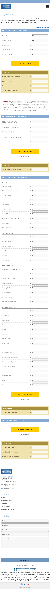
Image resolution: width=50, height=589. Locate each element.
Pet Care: (4, 371)
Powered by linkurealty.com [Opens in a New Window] (25, 587)
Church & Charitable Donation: (10, 357)
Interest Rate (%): (7, 40)
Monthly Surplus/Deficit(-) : (10, 456)
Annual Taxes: (6, 49)
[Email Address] (25, 534)
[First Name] (25, 521)
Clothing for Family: (7, 288)
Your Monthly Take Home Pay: (10, 127)
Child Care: (5, 325)
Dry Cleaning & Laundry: (9, 297)
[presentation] (25, 553)
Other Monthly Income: (8, 142)
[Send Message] (25, 560)
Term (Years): (6, 36)
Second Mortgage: (7, 209)
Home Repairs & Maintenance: (10, 218)
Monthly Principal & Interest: (11, 77)
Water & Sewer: (6, 223)
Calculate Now (25, 64)
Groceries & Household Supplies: (11, 269)
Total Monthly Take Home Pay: (11, 169)
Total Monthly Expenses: (10, 412)
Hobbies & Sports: (7, 352)
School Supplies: (6, 334)
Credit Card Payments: (8, 366)
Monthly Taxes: (7, 81)
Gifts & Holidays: (7, 375)
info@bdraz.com (9, 488)
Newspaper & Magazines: (9, 301)
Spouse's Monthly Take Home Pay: (12, 137)
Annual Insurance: (7, 54)
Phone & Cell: (6, 204)
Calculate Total (25, 151)
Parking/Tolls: (6, 260)
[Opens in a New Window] (21, 584)
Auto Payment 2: (7, 251)
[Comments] (25, 542)
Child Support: (6, 343)
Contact (4, 504)
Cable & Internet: (7, 228)
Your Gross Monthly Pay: (14, 122)
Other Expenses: (7, 380)
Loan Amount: (6, 45)
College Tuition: (6, 338)
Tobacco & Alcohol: (7, 283)
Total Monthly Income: (9, 447)
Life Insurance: (6, 315)
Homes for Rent (6, 501)
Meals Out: (5, 274)
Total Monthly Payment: (10, 90)
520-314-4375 (11, 482)
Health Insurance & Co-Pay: (10, 311)
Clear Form (25, 156)
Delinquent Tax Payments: (9, 362)
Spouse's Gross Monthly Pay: (14, 132)
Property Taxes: (6, 195)
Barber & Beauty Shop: (8, 278)
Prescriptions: (6, 329)
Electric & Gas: (6, 200)
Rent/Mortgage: (6, 186)
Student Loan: (6, 320)
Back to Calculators (42, 27)
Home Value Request (8, 510)
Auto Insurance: (6, 241)
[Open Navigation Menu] (47, 6)
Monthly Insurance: (8, 86)
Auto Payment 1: (7, 237)
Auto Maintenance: (7, 246)
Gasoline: (5, 255)
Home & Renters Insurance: (10, 214)
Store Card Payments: (8, 385)
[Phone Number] (25, 530)
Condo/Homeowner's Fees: (10, 191)
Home (3, 498)
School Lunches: (6, 292)
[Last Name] (25, 525)
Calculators (5, 507)
